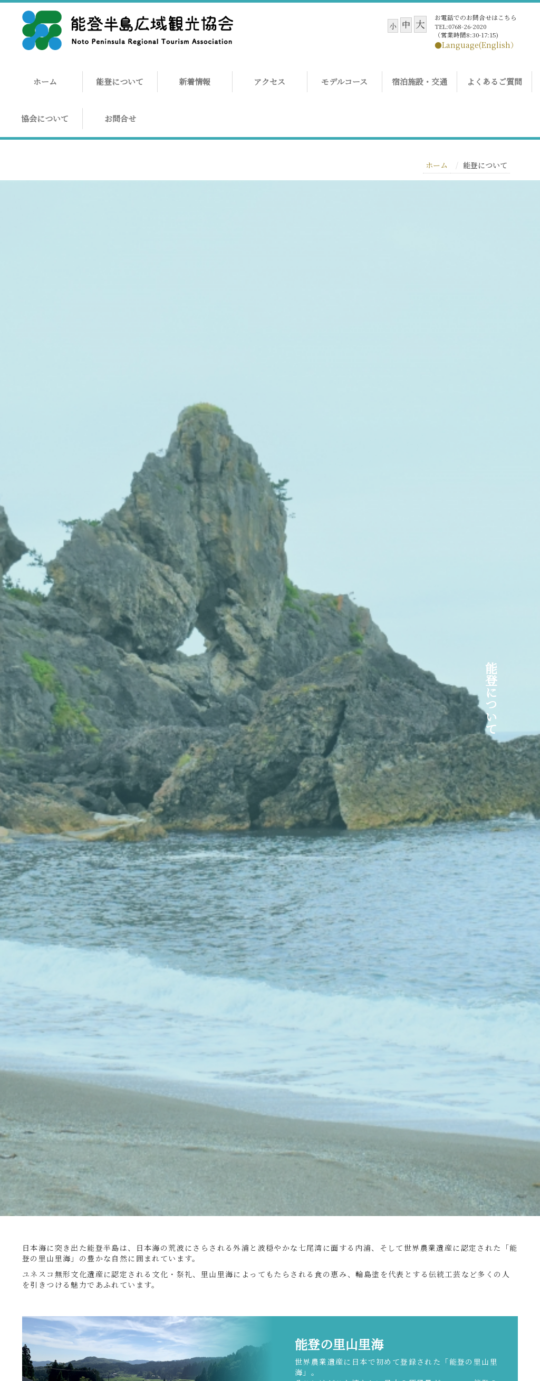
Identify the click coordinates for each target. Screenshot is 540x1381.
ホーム (45, 81)
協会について (45, 118)
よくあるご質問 (494, 81)
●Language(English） (476, 45)
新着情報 (194, 81)
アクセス (269, 81)
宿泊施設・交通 (419, 81)
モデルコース (344, 81)
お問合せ (120, 118)
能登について (119, 81)
